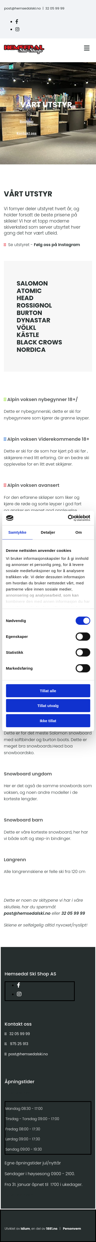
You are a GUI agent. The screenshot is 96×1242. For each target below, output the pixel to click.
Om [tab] (79, 532)
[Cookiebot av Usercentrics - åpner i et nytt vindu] (68, 518)
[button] (27, 121)
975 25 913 (19, 1043)
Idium (25, 1228)
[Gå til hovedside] (24, 53)
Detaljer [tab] (48, 532)
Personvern (72, 1228)
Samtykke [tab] (17, 532)
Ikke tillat (48, 720)
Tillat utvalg (48, 705)
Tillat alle (48, 690)
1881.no (51, 1228)
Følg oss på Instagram (57, 245)
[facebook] (16, 21)
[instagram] (17, 29)
